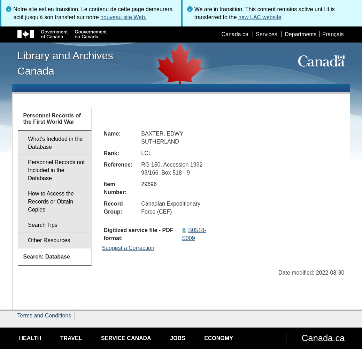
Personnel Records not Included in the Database (56, 170)
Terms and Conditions (44, 315)
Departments (301, 34)
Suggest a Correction (128, 248)
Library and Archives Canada (65, 63)
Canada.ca (234, 34)
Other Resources (49, 240)
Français (333, 34)
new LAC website (260, 17)
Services (266, 34)
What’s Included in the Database (55, 143)
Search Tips (42, 225)
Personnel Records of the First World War (52, 119)
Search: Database (46, 257)
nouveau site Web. (123, 17)
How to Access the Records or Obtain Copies (51, 202)
